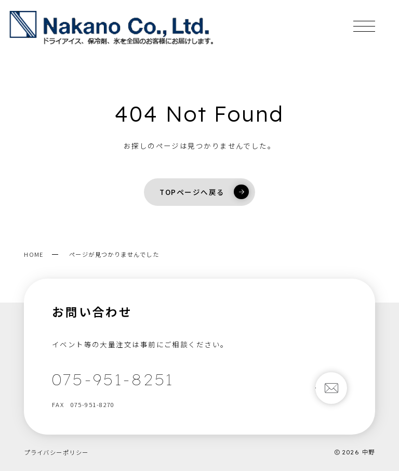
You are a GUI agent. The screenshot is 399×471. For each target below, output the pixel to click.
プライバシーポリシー (56, 452)
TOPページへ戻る (203, 192)
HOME (34, 254)
